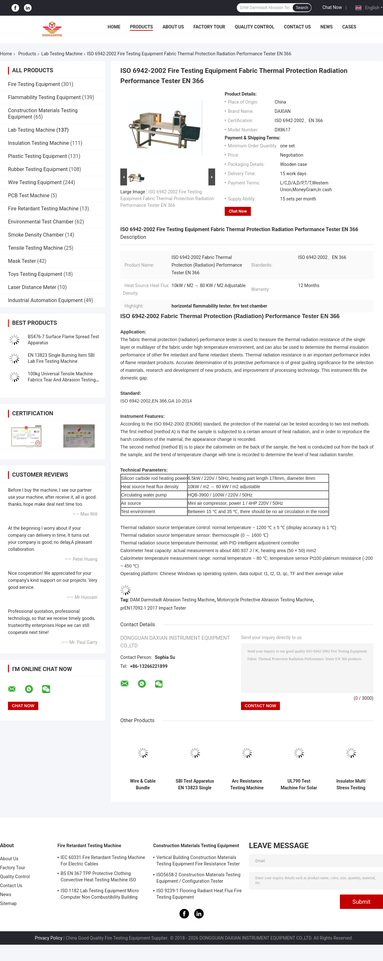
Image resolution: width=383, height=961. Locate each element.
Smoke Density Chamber (36, 235)
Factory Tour (209, 26)
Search (302, 7)
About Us (173, 26)
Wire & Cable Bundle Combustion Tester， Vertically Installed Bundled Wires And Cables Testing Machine (142, 784)
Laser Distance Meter (32, 287)
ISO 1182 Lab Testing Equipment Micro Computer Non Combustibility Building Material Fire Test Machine (100, 895)
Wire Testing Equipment (35, 182)
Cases (349, 26)
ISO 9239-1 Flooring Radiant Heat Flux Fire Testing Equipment (199, 894)
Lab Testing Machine (61, 53)
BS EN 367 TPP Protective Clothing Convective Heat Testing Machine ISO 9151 (98, 877)
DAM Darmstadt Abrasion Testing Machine (172, 599)
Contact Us (297, 26)
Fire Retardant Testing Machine (43, 209)
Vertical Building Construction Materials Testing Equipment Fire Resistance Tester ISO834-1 (198, 861)
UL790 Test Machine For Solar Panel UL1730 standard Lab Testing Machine (299, 784)
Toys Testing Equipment (35, 274)
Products (141, 26)
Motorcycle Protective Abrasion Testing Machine (265, 599)
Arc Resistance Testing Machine (247, 784)
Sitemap (8, 903)
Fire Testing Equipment (34, 84)
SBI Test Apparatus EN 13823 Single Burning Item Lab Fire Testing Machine (195, 784)
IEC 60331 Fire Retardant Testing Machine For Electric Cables (103, 860)
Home (114, 26)
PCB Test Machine (28, 195)
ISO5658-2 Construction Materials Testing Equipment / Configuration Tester (198, 878)
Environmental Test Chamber (40, 222)
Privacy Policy (48, 938)
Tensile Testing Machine (35, 248)
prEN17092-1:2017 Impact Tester (153, 608)
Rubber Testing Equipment (38, 169)
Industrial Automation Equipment (45, 300)
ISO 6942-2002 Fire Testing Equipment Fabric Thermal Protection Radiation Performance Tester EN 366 (167, 198)
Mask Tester (22, 261)
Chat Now (332, 7)
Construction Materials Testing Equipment (196, 845)
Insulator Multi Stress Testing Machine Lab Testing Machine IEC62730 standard (351, 784)
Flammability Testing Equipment (44, 97)
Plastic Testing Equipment (37, 156)
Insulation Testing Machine (38, 143)
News (326, 26)
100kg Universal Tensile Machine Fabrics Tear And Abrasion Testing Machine (62, 379)
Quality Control (254, 26)
